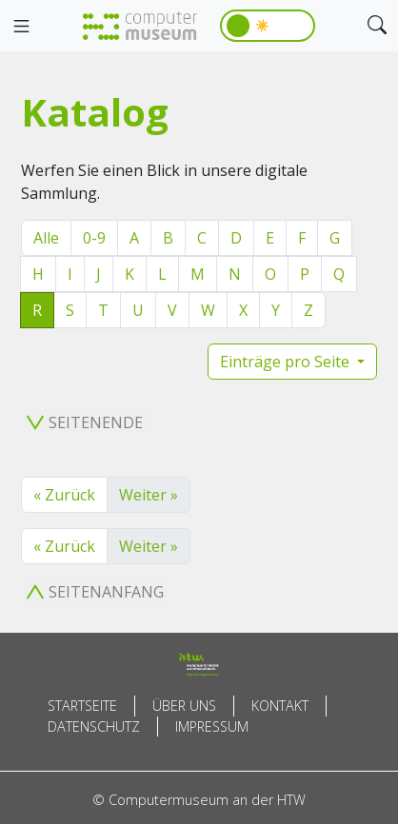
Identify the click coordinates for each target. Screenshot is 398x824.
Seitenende (85, 422)
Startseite (82, 705)
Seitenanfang (95, 591)
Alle (46, 237)
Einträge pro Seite (286, 361)
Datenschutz (94, 726)
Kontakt (279, 705)
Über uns (184, 705)
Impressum (212, 726)
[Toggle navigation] (21, 26)
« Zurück (64, 494)
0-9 (94, 237)
